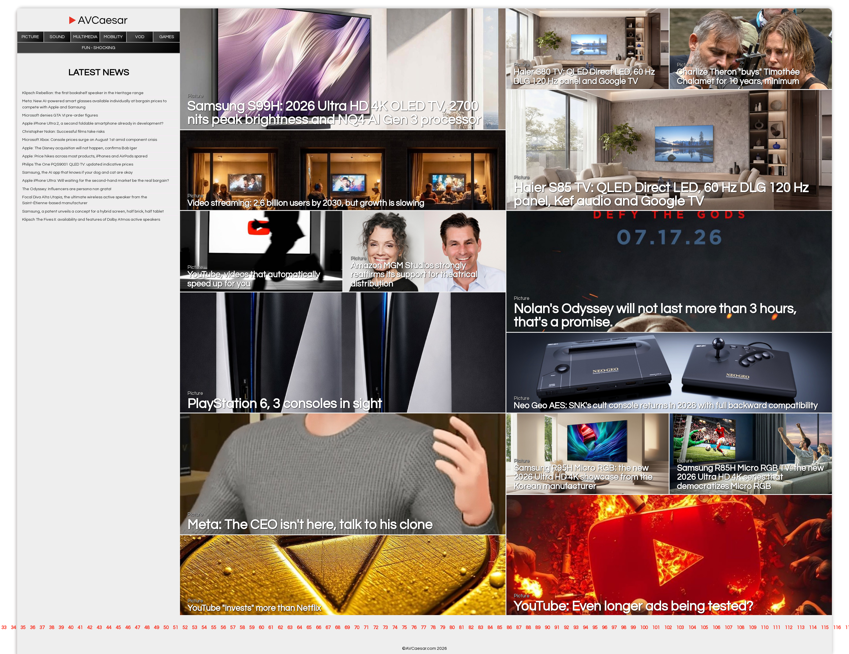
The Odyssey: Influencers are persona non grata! (66, 189)
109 (752, 627)
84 (490, 627)
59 (251, 627)
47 (137, 627)
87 (518, 627)
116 (837, 627)
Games (166, 37)
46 (127, 627)
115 (825, 627)
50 (166, 627)
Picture (30, 37)
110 (764, 627)
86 (509, 627)
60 (261, 627)
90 (547, 627)
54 (204, 627)
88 (528, 627)
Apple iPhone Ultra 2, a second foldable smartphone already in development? (92, 123)
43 (99, 627)
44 (108, 627)
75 (404, 627)
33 (3, 627)
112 (788, 627)
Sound (57, 37)
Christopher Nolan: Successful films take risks (63, 131)
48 (146, 627)
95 (594, 627)
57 (232, 627)
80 (452, 627)
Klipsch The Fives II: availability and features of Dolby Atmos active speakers (91, 219)
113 (800, 627)
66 (318, 627)
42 (89, 627)
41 (80, 627)
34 (13, 627)
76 (413, 627)
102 (668, 627)
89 (537, 627)
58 (242, 627)
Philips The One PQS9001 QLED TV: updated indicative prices (77, 164)
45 (118, 627)
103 (680, 627)
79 (442, 627)
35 (23, 627)
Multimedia (85, 37)
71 (366, 627)
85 (499, 627)
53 (194, 627)
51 (175, 627)
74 (394, 627)
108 (740, 627)
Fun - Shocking (98, 48)
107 (728, 627)
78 (432, 627)
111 (776, 627)
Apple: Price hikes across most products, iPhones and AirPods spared (84, 156)
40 (70, 627)
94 (585, 627)
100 (644, 627)
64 (299, 627)
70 (356, 627)
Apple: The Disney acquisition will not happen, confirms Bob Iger (79, 148)
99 (633, 627)
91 (556, 627)
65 (309, 627)
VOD (139, 37)
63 (289, 627)
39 (61, 627)
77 (423, 627)
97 (614, 627)
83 (480, 627)
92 (566, 627)
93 (575, 627)
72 (375, 627)
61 (270, 627)
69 (347, 627)
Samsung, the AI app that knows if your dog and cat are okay (77, 172)
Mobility (113, 37)
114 (812, 627)
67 (328, 627)
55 (213, 627)
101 (656, 627)
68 (337, 627)
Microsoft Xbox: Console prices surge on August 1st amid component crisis (89, 140)
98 (623, 627)
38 (51, 627)
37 (42, 627)
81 (461, 627)
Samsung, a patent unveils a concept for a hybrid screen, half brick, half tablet (93, 211)
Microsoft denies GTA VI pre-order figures (60, 115)
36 (32, 627)
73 (385, 627)
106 (716, 627)
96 (604, 627)
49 (156, 627)
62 (280, 627)
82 (471, 627)
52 (185, 627)
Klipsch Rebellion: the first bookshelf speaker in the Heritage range (83, 93)
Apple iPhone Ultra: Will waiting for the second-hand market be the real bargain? (95, 180)
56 (223, 627)
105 (704, 627)
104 (692, 627)
